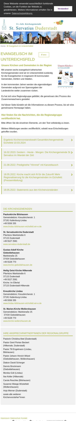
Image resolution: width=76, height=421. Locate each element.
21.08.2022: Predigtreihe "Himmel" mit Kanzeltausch (31, 164)
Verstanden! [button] (63, 9)
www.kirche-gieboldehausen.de (17, 264)
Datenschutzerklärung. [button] (22, 13)
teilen (43, 54)
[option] (38, 37)
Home (3, 45)
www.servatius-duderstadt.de (16, 243)
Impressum (5, 417)
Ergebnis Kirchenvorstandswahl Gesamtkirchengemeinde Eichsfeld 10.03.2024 (33, 140)
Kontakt (24, 417)
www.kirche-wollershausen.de (17, 320)
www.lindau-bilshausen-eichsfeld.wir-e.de (22, 226)
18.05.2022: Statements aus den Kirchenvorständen (31, 189)
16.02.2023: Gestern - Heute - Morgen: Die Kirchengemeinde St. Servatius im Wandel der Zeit (37, 153)
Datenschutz (15, 417)
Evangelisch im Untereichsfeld (20, 45)
